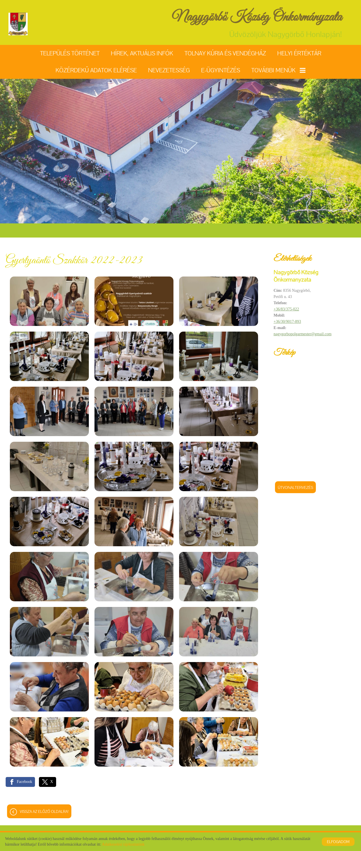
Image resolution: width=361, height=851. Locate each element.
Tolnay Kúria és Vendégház (225, 53)
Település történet (70, 53)
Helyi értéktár (299, 53)
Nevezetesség (169, 70)
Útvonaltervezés (295, 487)
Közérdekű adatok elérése (96, 70)
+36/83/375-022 (286, 309)
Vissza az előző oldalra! (44, 811)
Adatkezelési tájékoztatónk (123, 844)
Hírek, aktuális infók (142, 53)
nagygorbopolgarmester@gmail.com (302, 334)
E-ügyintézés (220, 70)
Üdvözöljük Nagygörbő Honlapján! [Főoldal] (257, 23)
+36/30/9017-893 (287, 321)
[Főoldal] (18, 24)
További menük (278, 70)
